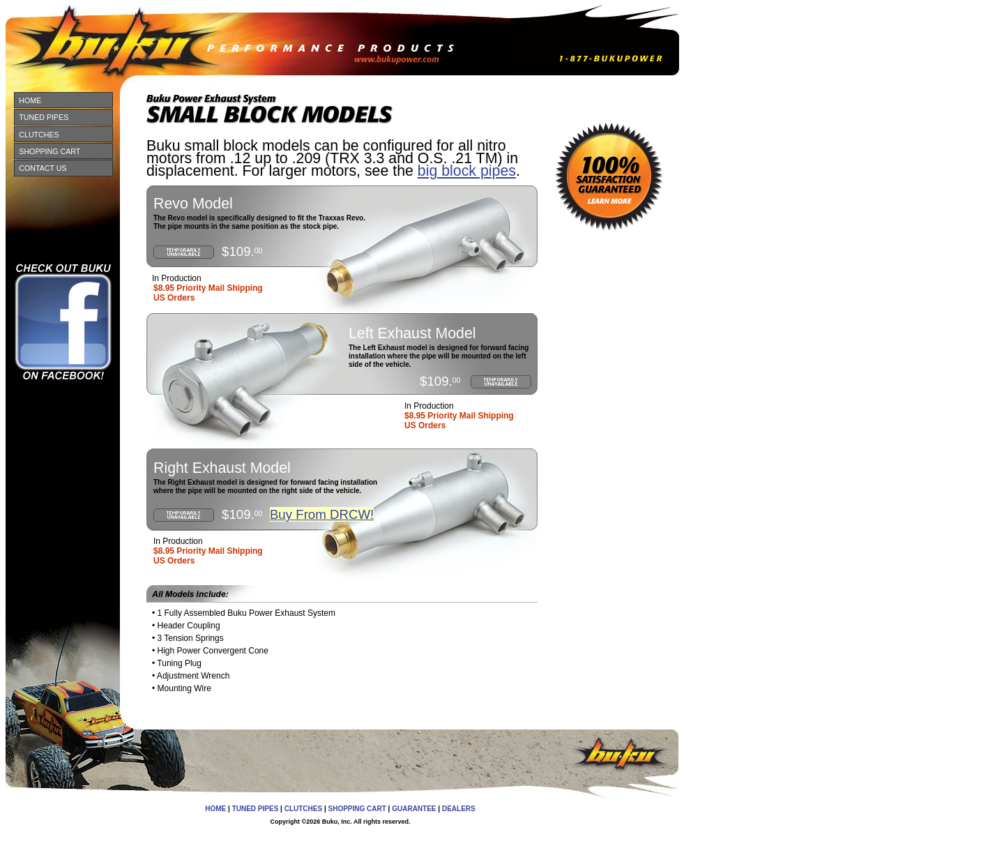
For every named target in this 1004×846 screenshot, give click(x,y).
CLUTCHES (39, 134)
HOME (30, 100)
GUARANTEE (414, 809)
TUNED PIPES (43, 117)
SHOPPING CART (49, 151)
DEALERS (459, 809)
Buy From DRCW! (322, 514)
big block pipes (467, 171)
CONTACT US (42, 168)
